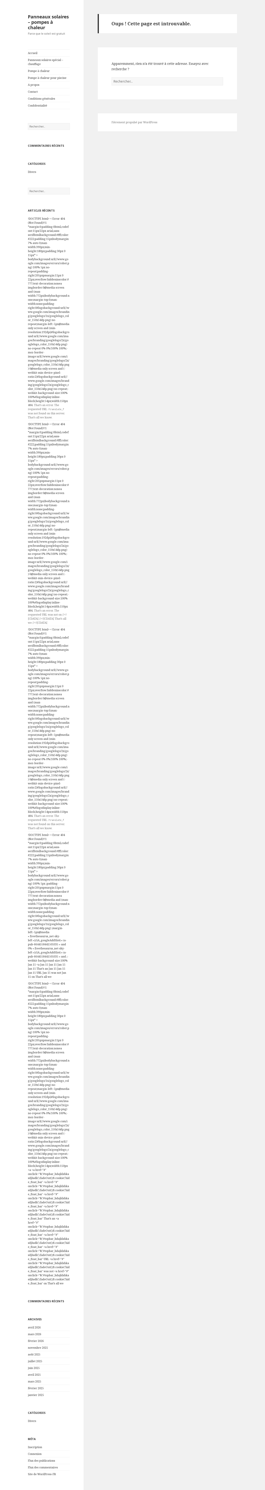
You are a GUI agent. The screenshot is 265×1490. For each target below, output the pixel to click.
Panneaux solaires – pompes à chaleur (48, 22)
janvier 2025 (36, 1395)
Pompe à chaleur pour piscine (47, 78)
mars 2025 (34, 1381)
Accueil (32, 53)
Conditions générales (41, 98)
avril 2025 (34, 1375)
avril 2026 (34, 1327)
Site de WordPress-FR (42, 1474)
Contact (33, 92)
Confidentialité (37, 105)
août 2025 (34, 1354)
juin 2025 (34, 1368)
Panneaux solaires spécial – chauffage (45, 62)
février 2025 (36, 1388)
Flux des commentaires (43, 1467)
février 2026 (36, 1341)
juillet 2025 (35, 1361)
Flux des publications (41, 1460)
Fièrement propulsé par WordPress (134, 122)
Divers (32, 172)
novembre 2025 (38, 1348)
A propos (33, 85)
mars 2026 (34, 1334)
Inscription (35, 1447)
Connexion (35, 1454)
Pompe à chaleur (39, 71)
